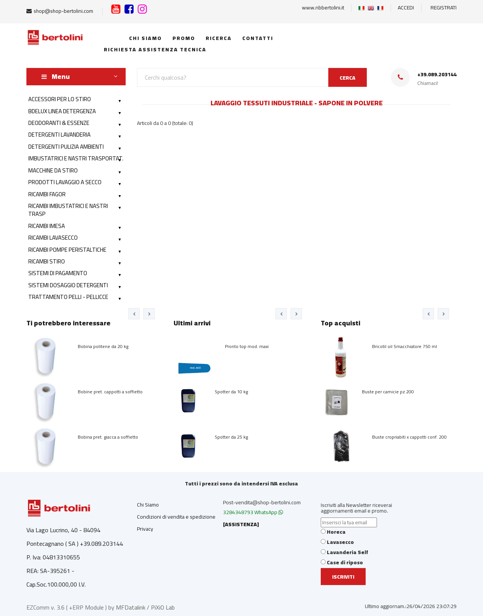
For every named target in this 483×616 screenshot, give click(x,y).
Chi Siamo (148, 505)
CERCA (347, 78)
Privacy (145, 529)
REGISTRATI (444, 7)
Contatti (256, 38)
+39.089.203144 (437, 74)
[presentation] (134, 313)
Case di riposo (345, 562)
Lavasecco (340, 542)
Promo (183, 38)
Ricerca (218, 38)
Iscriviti (343, 577)
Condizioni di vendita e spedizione (176, 517)
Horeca (336, 532)
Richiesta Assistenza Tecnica (153, 49)
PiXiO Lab (163, 607)
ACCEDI (406, 7)
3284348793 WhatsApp (253, 512)
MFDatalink (130, 607)
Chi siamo (144, 38)
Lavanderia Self (347, 552)
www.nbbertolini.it (323, 7)
